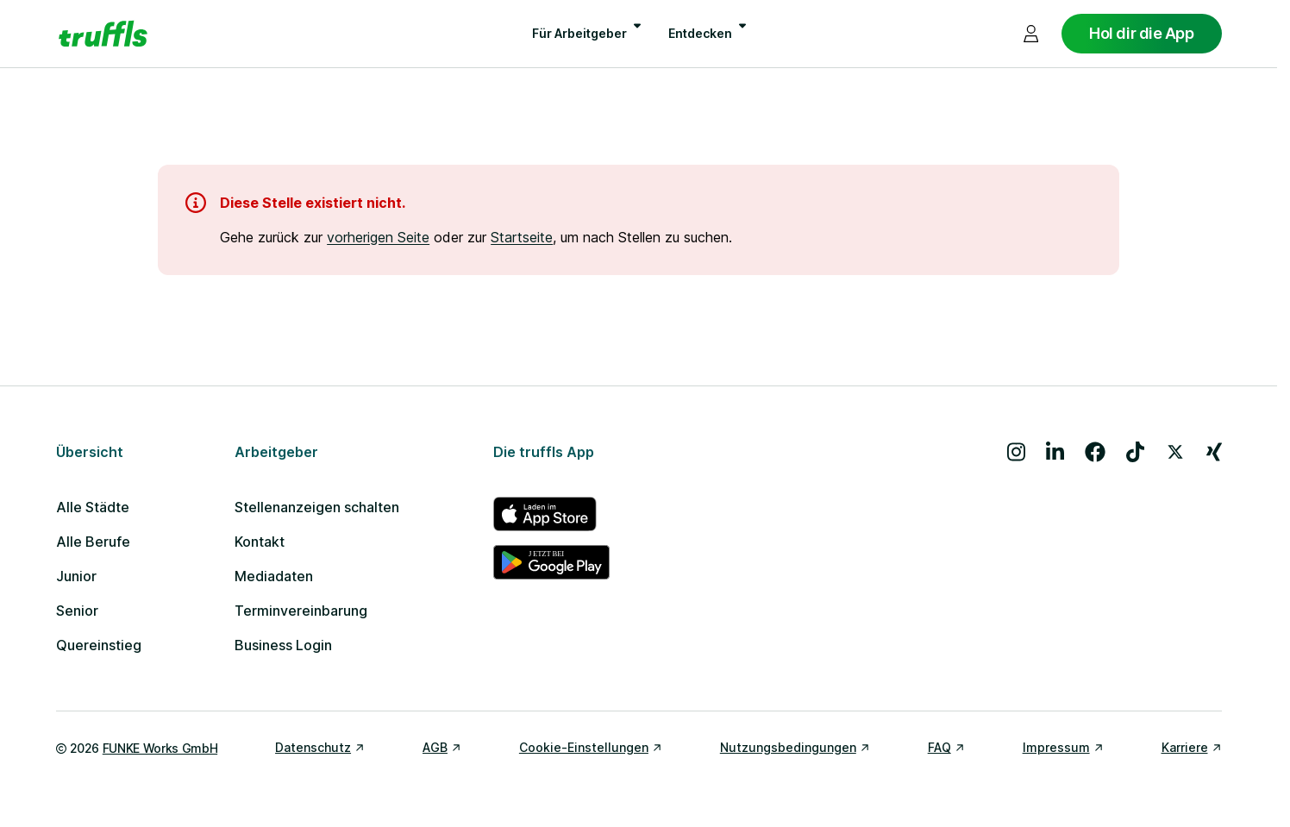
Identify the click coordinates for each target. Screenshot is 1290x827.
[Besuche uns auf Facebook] (1095, 452)
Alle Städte (92, 507)
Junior (76, 576)
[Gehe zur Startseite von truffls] (103, 33)
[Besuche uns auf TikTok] (1135, 452)
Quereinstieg (98, 645)
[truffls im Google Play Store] (551, 562)
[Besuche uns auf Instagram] (1016, 452)
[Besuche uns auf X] (1175, 452)
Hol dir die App (1141, 33)
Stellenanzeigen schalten (317, 507)
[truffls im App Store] (551, 514)
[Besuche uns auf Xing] (1214, 452)
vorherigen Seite (378, 237)
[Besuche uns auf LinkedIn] (1055, 452)
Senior (77, 610)
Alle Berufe (93, 541)
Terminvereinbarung (301, 610)
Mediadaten (274, 576)
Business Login (283, 645)
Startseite (522, 237)
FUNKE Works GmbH (160, 748)
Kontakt (260, 541)
